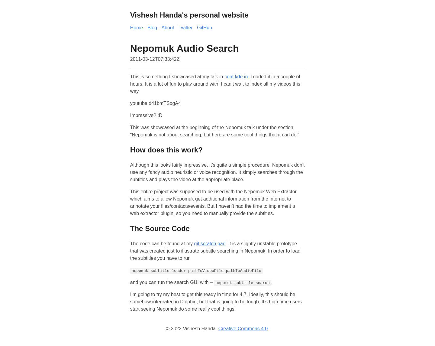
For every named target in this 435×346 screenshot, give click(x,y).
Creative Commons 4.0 (243, 328)
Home (136, 27)
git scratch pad (209, 243)
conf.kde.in (236, 76)
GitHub (204, 27)
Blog (152, 27)
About (167, 27)
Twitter (186, 27)
